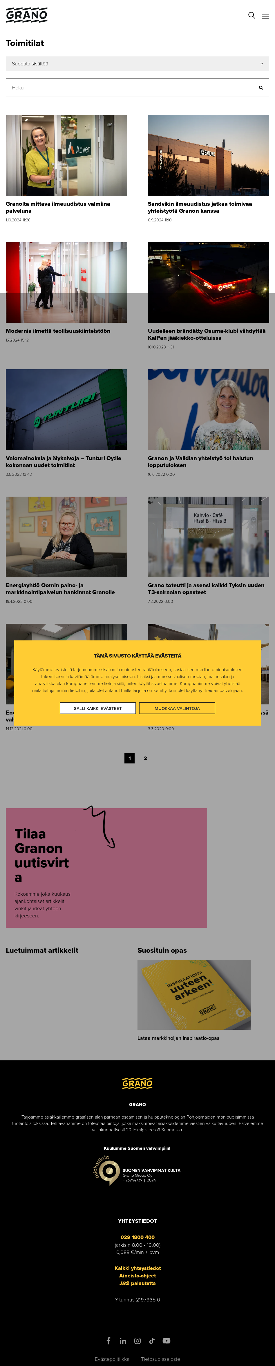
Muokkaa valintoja (177, 708)
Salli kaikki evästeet (98, 708)
